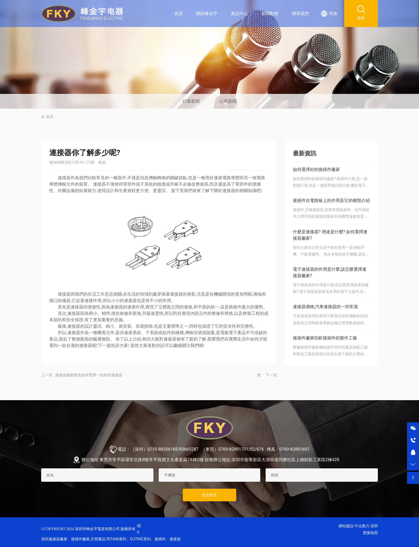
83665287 (189, 449)
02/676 (257, 449)
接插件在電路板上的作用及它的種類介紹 (331, 200)
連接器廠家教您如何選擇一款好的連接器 (88, 375)
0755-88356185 (162, 449)
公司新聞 (227, 101)
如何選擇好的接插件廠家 (316, 169)
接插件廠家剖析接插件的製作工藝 (325, 338)
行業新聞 (191, 101)
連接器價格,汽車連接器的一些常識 (325, 306)
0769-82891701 (233, 449)
